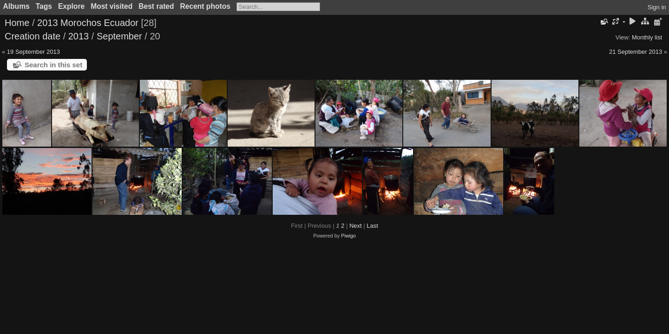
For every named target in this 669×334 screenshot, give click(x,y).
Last (372, 225)
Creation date (32, 36)
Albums (16, 6)
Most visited (111, 6)
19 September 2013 (33, 51)
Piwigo (348, 235)
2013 (78, 36)
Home (17, 23)
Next (355, 225)
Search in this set (53, 65)
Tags (44, 6)
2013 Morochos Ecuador (87, 23)
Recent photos (205, 6)
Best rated (156, 6)
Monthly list (647, 37)
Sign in (657, 7)
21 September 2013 (635, 51)
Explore (71, 6)
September (119, 36)
